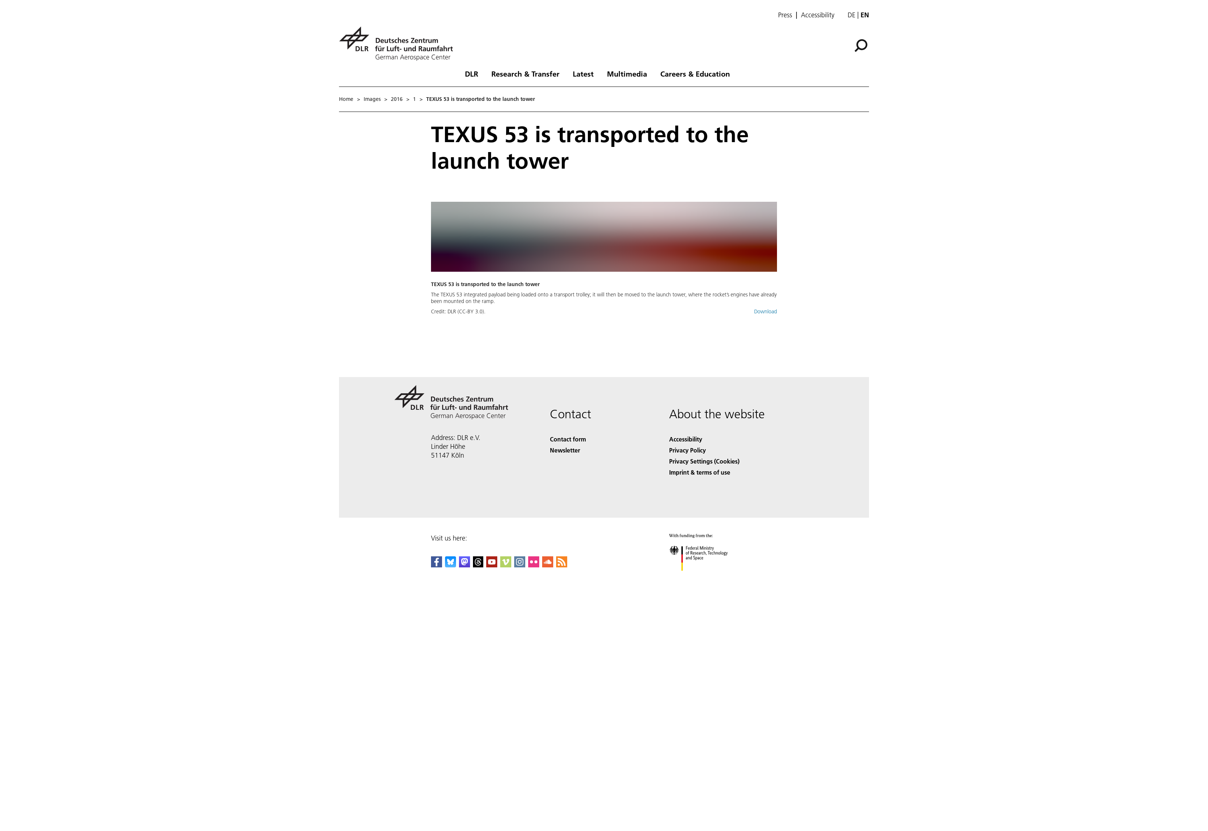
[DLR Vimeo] (505, 565)
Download (765, 311)
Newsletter (565, 450)
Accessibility (817, 15)
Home (346, 99)
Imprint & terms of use (699, 472)
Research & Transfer (525, 73)
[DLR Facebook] (436, 565)
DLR (471, 73)
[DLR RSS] (561, 565)
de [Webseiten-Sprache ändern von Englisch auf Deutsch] (851, 15)
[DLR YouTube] (491, 565)
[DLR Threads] (478, 565)
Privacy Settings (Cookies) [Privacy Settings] (704, 461)
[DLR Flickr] (533, 565)
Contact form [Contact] (568, 439)
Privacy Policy (687, 450)
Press (785, 15)
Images (372, 99)
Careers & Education (695, 73)
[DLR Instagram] (519, 565)
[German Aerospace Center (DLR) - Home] (399, 44)
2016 (397, 99)
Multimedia (627, 73)
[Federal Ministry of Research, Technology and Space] (705, 577)
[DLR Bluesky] (450, 565)
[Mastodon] (464, 565)
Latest (583, 73)
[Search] (861, 45)
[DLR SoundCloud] (547, 565)
